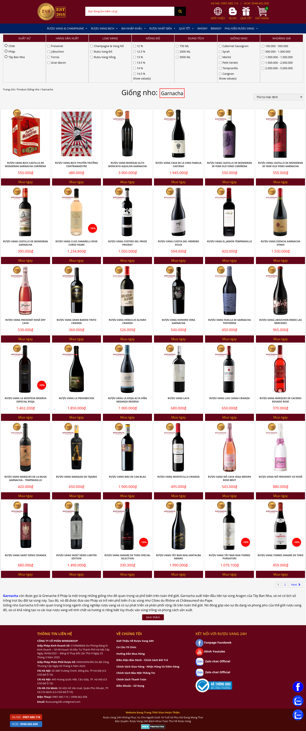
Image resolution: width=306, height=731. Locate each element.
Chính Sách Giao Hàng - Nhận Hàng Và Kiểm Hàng (147, 626)
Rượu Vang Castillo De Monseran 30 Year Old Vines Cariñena (229, 124)
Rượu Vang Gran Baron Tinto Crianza (76, 281)
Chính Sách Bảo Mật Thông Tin (135, 632)
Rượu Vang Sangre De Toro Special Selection (128, 516)
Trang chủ (9, 49)
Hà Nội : (26, 717)
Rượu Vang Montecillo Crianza (178, 436)
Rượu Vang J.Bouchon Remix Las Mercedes (280, 281)
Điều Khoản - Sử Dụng (130, 645)
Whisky (202, 28)
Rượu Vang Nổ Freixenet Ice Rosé (280, 436)
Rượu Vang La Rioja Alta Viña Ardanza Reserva (127, 359)
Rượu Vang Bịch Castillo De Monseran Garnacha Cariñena (25, 124)
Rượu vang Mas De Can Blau (127, 436)
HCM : (25, 724)
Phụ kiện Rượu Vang (241, 28)
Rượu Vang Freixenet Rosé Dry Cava (25, 281)
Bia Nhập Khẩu (133, 28)
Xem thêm (153, 577)
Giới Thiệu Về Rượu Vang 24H (135, 600)
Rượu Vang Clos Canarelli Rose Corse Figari (76, 202)
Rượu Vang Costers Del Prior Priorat (127, 202)
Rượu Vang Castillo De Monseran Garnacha (25, 202)
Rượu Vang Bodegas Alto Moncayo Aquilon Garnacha (127, 124)
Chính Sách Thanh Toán (131, 639)
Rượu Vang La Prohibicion (76, 357)
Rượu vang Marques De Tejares (76, 436)
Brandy (216, 28)
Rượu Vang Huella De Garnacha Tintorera (229, 281)
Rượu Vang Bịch (104, 28)
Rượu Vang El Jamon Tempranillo (229, 201)
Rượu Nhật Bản (162, 28)
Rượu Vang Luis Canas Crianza (229, 357)
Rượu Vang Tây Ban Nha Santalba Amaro (178, 516)
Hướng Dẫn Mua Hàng (130, 613)
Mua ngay (25, 141)
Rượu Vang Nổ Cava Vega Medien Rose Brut (229, 438)
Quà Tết (186, 28)
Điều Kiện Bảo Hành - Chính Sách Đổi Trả (142, 619)
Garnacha (10, 555)
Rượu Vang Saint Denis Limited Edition (76, 516)
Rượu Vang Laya (178, 357)
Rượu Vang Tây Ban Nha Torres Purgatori (229, 516)
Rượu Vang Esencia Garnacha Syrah (280, 202)
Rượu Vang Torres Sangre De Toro (280, 514)
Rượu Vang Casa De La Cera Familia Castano (178, 124)
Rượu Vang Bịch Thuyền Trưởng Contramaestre (76, 124)
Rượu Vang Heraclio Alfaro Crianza (127, 281)
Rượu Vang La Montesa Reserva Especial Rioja (25, 359)
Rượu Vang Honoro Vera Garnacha (178, 281)
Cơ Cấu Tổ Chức (126, 606)
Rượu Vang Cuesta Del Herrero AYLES (178, 202)
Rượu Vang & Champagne (67, 28)
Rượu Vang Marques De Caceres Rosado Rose (280, 359)
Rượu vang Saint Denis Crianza (25, 514)
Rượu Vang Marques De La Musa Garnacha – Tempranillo (25, 438)
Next (296, 544)
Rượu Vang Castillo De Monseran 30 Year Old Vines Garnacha (280, 124)
